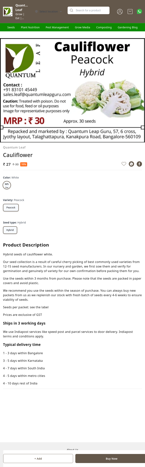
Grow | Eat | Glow (19, 18)
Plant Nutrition (30, 27)
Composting (104, 27)
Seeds (11, 27)
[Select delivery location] (49, 11)
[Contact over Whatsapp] (139, 11)
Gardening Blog (127, 27)
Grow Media (82, 27)
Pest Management (57, 27)
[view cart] (130, 11)
